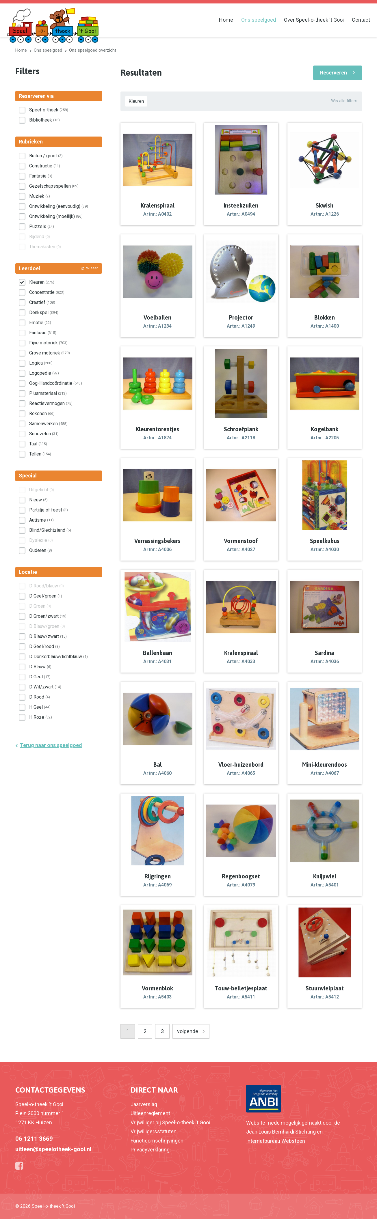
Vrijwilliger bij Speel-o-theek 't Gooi (170, 1122)
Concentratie (46, 292)
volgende (187, 1031)
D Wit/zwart (45, 687)
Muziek (39, 196)
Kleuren (136, 101)
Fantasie (40, 176)
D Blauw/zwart (48, 636)
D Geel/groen (45, 596)
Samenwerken (48, 423)
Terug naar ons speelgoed (51, 745)
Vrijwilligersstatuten (154, 1131)
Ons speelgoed (258, 20)
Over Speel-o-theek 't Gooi (314, 20)
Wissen (92, 268)
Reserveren (333, 73)
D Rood (39, 697)
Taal (38, 444)
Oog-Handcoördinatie (55, 383)
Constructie (44, 166)
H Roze (40, 717)
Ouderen (40, 550)
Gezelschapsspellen (54, 186)
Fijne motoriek (48, 343)
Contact (361, 20)
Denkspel (43, 312)
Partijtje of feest (48, 510)
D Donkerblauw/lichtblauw (58, 656)
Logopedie (44, 373)
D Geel (40, 676)
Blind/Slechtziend (50, 530)
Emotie (40, 322)
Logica (41, 363)
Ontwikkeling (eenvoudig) (58, 206)
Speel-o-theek (48, 110)
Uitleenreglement (150, 1113)
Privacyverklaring (150, 1150)
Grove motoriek (49, 353)
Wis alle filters (344, 100)
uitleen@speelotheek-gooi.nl (53, 1149)
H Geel (40, 707)
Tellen (40, 454)
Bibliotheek (44, 120)
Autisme (41, 520)
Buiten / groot (46, 155)
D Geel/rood (44, 646)
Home (226, 20)
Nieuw (38, 500)
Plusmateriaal (48, 393)
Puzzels (41, 226)
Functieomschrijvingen (157, 1141)
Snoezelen (44, 433)
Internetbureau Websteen (275, 1141)
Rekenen (42, 413)
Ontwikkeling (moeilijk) (56, 216)
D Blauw (40, 666)
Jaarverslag (144, 1104)
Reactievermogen (51, 403)
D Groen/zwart (47, 616)
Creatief (42, 302)
